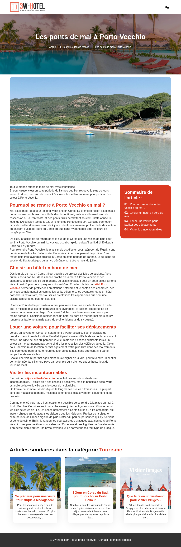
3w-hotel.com (61, 539)
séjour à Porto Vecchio (40, 378)
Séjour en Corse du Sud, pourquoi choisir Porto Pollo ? (90, 496)
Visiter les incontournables (143, 229)
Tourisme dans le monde (76, 47)
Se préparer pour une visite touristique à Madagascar (35, 498)
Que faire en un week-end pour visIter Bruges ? (146, 498)
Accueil (53, 47)
